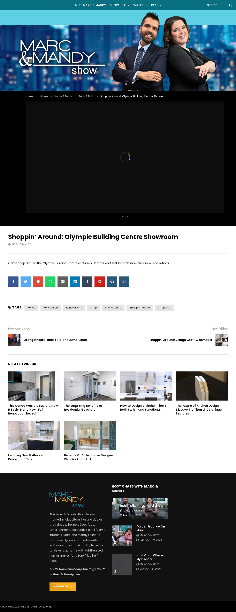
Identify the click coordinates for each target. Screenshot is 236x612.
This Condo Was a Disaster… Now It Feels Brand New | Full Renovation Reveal (33, 410)
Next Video (220, 329)
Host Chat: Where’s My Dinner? (150, 557)
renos (31, 307)
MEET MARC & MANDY (90, 5)
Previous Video (19, 329)
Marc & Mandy (21, 244)
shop (93, 307)
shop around (113, 307)
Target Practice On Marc (150, 528)
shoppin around (140, 307)
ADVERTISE (63, 586)
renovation (51, 307)
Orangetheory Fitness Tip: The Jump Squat (55, 340)
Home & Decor (63, 96)
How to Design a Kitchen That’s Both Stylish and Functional (143, 408)
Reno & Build (86, 96)
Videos (44, 96)
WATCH (138, 5)
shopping (164, 307)
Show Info (118, 5)
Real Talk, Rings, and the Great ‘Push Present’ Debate (163, 505)
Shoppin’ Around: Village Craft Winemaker (181, 340)
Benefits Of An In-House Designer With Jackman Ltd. (89, 457)
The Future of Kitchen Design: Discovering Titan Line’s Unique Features (199, 410)
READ (155, 5)
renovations (74, 307)
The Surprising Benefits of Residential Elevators (83, 408)
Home (29, 96)
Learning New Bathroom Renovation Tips (26, 457)
